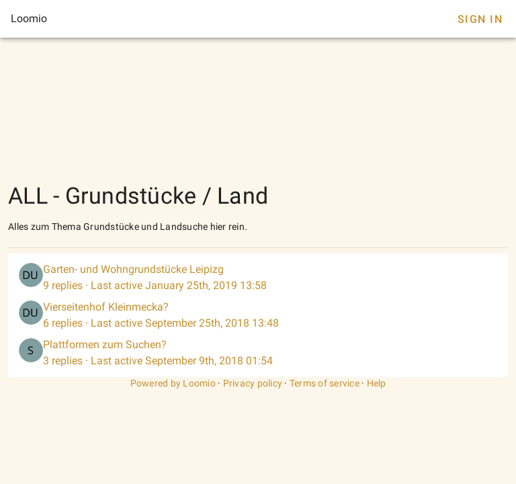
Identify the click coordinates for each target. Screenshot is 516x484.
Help (376, 383)
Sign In (480, 19)
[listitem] (258, 277)
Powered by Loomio (173, 383)
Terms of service (324, 383)
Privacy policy (253, 383)
